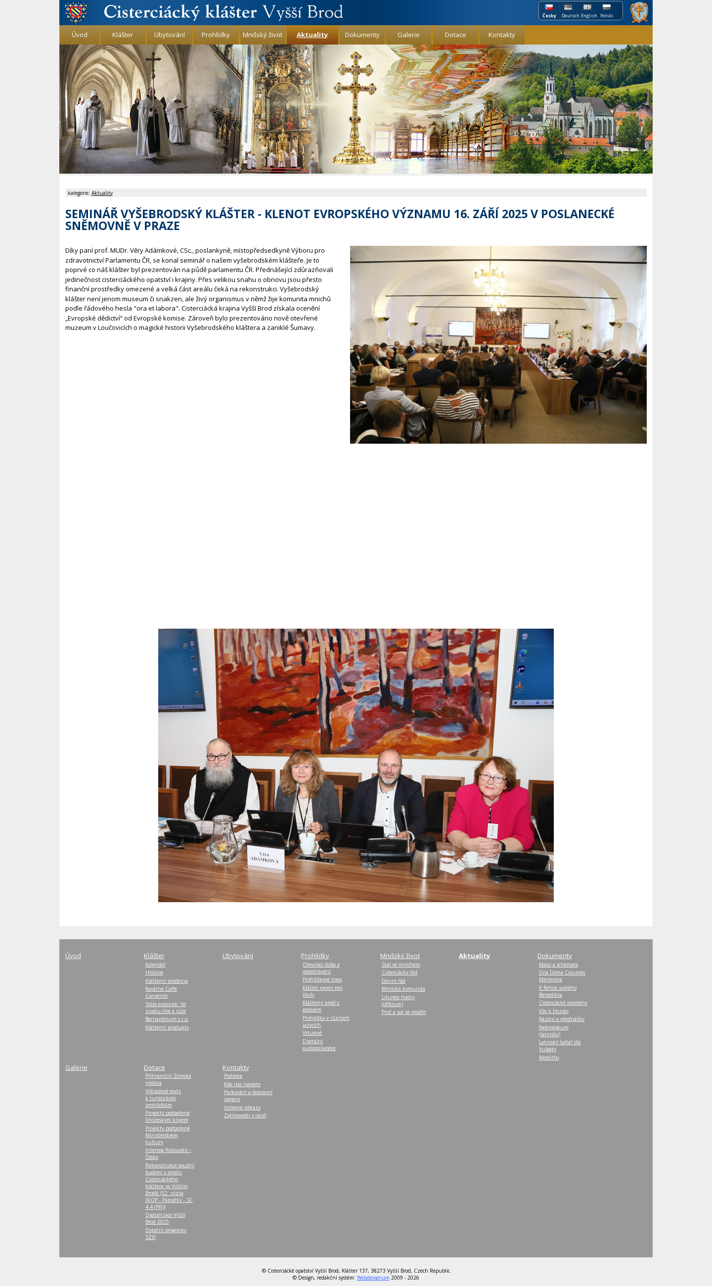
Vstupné (312, 1032)
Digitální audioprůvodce (319, 1045)
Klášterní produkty (167, 1027)
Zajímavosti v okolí (245, 1115)
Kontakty (502, 34)
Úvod (80, 34)
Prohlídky (216, 34)
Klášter (122, 34)
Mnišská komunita (403, 988)
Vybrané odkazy (242, 1107)
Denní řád (393, 980)
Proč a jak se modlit (404, 1012)
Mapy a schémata (558, 964)
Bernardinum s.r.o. (167, 1018)
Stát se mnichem (401, 964)
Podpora (233, 1075)
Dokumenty (362, 34)
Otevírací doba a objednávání (321, 968)
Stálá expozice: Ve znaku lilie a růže (165, 1007)
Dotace (455, 34)
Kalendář (155, 964)
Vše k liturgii (554, 1011)
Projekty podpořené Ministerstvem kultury (167, 1135)
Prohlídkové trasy (322, 979)
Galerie (409, 34)
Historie (154, 972)
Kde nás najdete (242, 1084)
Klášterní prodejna (166, 980)
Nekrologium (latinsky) (554, 1031)
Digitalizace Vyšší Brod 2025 (165, 1218)
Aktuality (102, 192)
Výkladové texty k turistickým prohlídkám (163, 1098)
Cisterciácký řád (399, 972)
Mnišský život (262, 34)
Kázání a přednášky (561, 1018)
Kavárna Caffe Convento (161, 992)
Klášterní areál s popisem (321, 1006)
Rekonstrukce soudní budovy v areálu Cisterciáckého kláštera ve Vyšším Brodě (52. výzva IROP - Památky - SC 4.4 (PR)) (169, 1186)
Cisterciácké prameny (563, 1002)
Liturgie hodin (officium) (398, 1001)
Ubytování (169, 34)
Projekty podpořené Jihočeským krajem (167, 1116)
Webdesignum (373, 1277)
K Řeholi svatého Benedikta (558, 991)
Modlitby (549, 1057)
